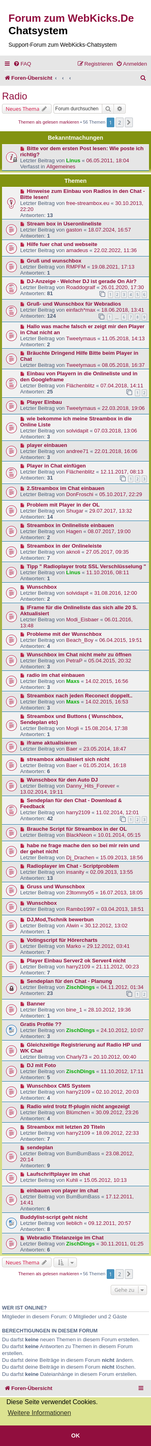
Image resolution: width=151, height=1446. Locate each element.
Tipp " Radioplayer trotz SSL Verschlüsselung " (86, 566)
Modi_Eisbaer (82, 619)
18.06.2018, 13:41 (122, 310)
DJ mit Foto (41, 1065)
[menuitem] (22, 64)
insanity (75, 872)
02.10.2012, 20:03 (117, 1092)
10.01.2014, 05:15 (119, 835)
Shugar (74, 511)
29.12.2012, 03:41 (108, 946)
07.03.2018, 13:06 (115, 431)
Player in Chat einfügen (56, 466)
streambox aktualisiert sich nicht (68, 759)
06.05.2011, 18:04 (107, 160)
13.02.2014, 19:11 (41, 792)
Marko (73, 946)
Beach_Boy (79, 640)
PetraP (74, 661)
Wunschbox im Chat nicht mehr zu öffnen (79, 655)
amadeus (77, 250)
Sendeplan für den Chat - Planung (69, 981)
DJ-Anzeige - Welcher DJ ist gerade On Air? (82, 281)
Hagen (74, 531)
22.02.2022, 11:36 (115, 250)
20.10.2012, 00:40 (114, 1057)
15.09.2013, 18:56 (121, 857)
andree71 (77, 451)
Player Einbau (44, 402)
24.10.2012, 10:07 (122, 1030)
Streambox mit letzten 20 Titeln (66, 1127)
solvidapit (77, 431)
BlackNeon (79, 835)
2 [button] (119, 122)
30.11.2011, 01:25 (122, 1244)
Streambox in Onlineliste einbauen (70, 525)
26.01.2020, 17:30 (122, 287)
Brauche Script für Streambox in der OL (77, 829)
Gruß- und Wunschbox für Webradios (74, 304)
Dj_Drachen (80, 857)
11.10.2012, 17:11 (122, 1071)
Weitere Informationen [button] (39, 1412)
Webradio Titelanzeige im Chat (65, 1238)
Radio (14, 96)
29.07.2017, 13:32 (110, 511)
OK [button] (75, 1435)
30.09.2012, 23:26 (117, 1112)
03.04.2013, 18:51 (122, 909)
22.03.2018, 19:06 (123, 408)
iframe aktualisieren (52, 743)
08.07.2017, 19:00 (109, 531)
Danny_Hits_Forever (90, 786)
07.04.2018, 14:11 (121, 386)
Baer (71, 749)
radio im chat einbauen (56, 675)
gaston (74, 230)
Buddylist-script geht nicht (53, 1217)
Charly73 (76, 1057)
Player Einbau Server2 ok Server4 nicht (76, 961)
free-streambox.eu (87, 203)
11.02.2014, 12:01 (117, 812)
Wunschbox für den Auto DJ (62, 780)
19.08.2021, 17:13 (112, 267)
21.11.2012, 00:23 (117, 967)
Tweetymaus (81, 338)
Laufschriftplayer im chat (58, 1174)
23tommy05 (80, 893)
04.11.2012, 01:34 (122, 987)
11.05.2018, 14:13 (123, 338)
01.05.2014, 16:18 (104, 765)
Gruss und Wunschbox (56, 886)
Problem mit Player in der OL (63, 505)
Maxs (72, 681)
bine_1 (74, 1010)
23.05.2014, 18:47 (104, 749)
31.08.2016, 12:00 (115, 593)
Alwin (72, 926)
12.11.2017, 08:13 (121, 472)
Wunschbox (42, 587)
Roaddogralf (80, 287)
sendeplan (40, 1147)
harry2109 (78, 812)
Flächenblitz (80, 386)
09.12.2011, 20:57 (109, 1223)
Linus (73, 160)
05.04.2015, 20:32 (109, 661)
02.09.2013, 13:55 (111, 872)
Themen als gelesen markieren (48, 122)
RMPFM (75, 267)
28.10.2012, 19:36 (109, 1010)
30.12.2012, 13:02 (106, 926)
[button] (129, 122)
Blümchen (78, 1112)
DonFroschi (79, 494)
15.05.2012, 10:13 (105, 1180)
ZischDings (80, 987)
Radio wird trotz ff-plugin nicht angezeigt (78, 1106)
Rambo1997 (80, 909)
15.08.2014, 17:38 (106, 728)
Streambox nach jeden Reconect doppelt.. (79, 696)
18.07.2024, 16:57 (109, 230)
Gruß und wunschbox (54, 261)
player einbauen (47, 445)
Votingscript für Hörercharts (62, 940)
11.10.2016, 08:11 (107, 572)
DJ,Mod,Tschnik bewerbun (60, 919)
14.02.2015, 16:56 (106, 681)
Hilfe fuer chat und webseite (62, 244)
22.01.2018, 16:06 (116, 451)
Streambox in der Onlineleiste (64, 546)
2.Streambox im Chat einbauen (66, 488)
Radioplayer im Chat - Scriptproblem (73, 866)
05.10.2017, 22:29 (120, 494)
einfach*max (80, 310)
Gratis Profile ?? (41, 1024)
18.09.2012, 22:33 (117, 1133)
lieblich (74, 1223)
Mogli (72, 728)
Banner (36, 1004)
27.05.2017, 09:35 (107, 552)
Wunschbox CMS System (59, 1086)
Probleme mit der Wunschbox (64, 634)
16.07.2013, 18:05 (121, 893)
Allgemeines (60, 166)
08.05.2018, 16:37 (123, 365)
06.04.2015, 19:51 (120, 640)
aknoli (73, 552)
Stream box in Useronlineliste (64, 224)
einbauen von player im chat (62, 1190)
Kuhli (72, 1180)
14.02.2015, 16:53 (106, 702)
